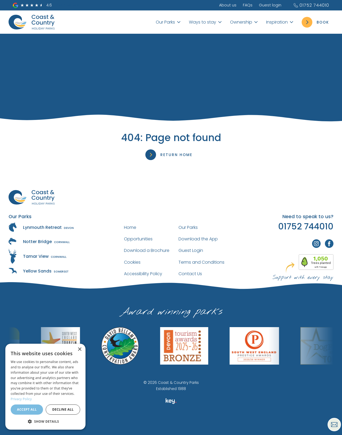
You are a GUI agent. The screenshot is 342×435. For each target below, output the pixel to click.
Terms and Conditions (201, 262)
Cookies (132, 262)
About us (227, 5)
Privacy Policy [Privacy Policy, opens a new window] (21, 399)
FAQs (247, 5)
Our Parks (188, 227)
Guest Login (190, 250)
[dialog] (45, 387)
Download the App (198, 239)
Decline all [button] (63, 409)
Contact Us (190, 274)
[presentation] (171, 422)
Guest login (270, 5)
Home (130, 227)
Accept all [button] (27, 409)
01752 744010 (311, 5)
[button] (45, 421)
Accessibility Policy (143, 274)
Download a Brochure (146, 250)
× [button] (79, 349)
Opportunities (138, 239)
